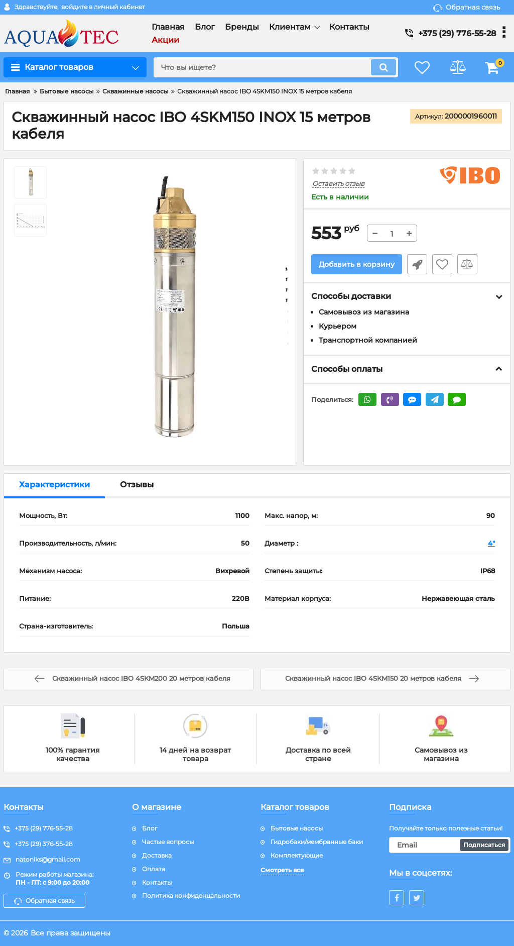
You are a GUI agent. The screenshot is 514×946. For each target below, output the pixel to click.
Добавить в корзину (357, 264)
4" (491, 543)
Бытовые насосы (297, 828)
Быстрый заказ (417, 264)
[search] (276, 67)
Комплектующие (297, 855)
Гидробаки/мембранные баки (317, 842)
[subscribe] (449, 845)
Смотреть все (282, 870)
